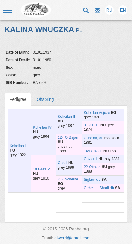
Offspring (45, 99)
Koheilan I (18, 146)
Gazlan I (90, 159)
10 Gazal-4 (42, 169)
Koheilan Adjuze (97, 112)
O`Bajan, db (93, 138)
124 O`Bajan (68, 137)
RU (109, 10)
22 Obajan (92, 167)
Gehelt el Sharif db (99, 188)
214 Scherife (68, 179)
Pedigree (17, 99)
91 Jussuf (91, 125)
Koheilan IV (42, 127)
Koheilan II (66, 116)
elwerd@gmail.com (72, 238)
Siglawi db (92, 179)
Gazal (62, 163)
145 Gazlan (93, 151)
